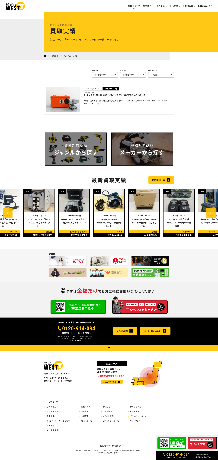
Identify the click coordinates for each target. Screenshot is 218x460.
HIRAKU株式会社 (112, 446)
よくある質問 (122, 331)
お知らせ (106, 407)
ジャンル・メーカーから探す (58, 421)
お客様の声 (188, 6)
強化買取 (174, 6)
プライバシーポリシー (139, 417)
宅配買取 (85, 412)
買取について (134, 6)
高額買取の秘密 (54, 412)
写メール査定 (135, 412)
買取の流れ (86, 407)
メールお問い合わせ (152, 331)
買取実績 (160, 6)
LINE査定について (111, 421)
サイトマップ (135, 421)
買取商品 (147, 6)
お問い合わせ (204, 6)
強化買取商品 (53, 431)
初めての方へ (52, 407)
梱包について (86, 421)
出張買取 (85, 417)
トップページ (52, 403)
